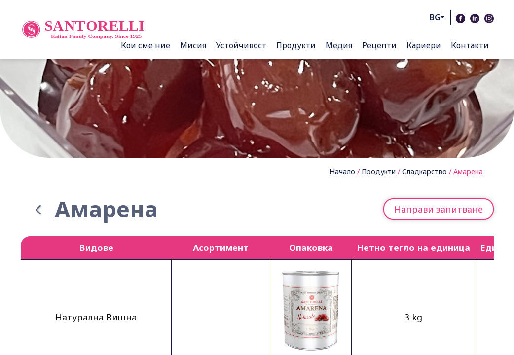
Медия (339, 45)
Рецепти (379, 45)
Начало (342, 171)
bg (435, 17)
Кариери (423, 45)
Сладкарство (424, 171)
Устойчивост (241, 45)
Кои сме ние (145, 45)
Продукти (296, 45)
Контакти (470, 45)
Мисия (193, 45)
